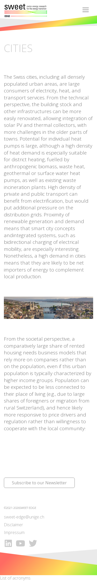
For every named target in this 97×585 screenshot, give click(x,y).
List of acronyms (15, 578)
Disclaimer (13, 525)
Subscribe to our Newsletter (39, 483)
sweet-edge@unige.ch (24, 517)
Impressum (14, 532)
